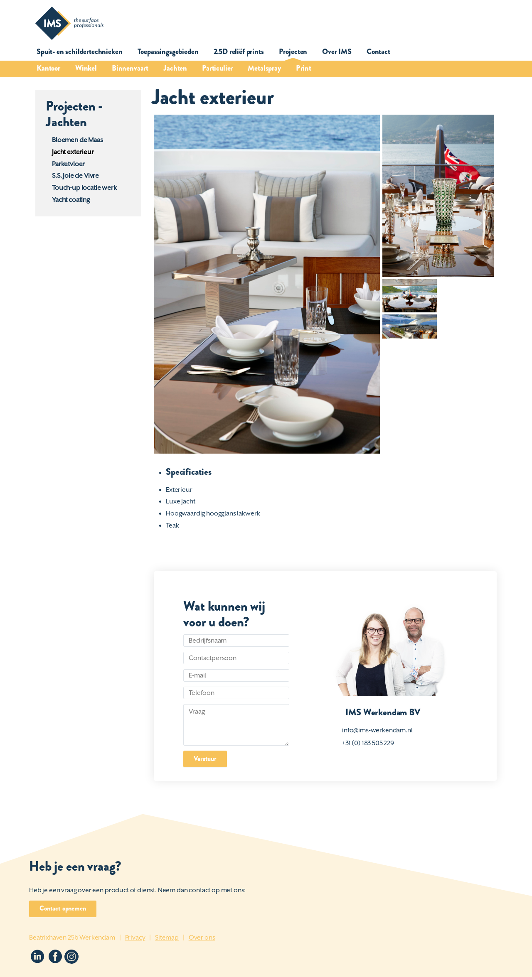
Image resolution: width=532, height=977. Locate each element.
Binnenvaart (130, 68)
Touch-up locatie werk (84, 187)
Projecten (293, 51)
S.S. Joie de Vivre (75, 175)
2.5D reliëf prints (239, 51)
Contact (378, 51)
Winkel (86, 68)
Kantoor (48, 68)
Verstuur (205, 758)
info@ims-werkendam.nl (377, 730)
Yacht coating (71, 200)
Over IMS (337, 51)
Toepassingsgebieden (168, 51)
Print (303, 68)
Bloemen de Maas (77, 140)
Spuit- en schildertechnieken (80, 51)
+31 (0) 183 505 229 (368, 743)
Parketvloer (68, 164)
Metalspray (264, 68)
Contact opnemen (62, 908)
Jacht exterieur (73, 152)
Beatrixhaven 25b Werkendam (72, 937)
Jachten (175, 68)
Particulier (217, 68)
